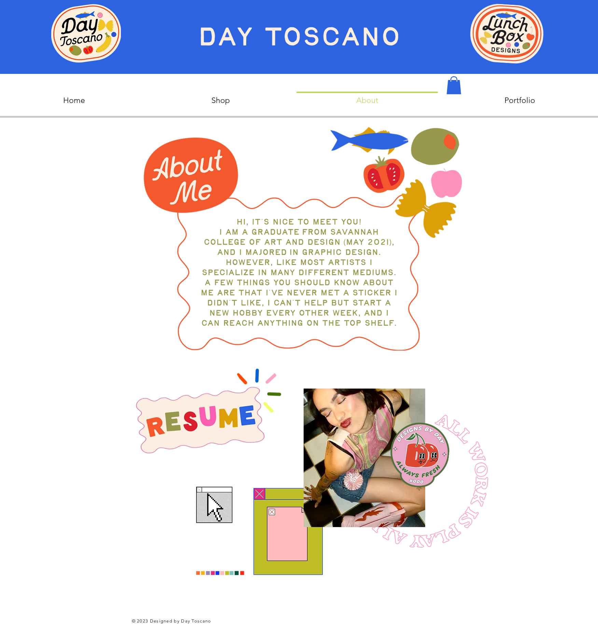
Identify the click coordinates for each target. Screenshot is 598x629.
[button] (453, 85)
